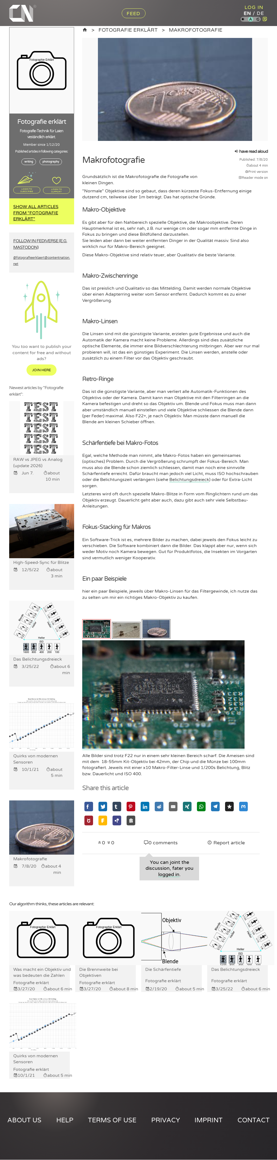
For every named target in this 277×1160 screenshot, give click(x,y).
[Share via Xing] (187, 806)
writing (28, 161)
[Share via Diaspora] (229, 806)
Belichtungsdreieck (189, 479)
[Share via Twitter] (102, 806)
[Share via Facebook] (88, 806)
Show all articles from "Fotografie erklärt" (35, 213)
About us (24, 1121)
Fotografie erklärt (128, 30)
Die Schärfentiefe (163, 969)
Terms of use (112, 1121)
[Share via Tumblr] (117, 806)
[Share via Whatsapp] (201, 806)
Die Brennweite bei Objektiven (98, 972)
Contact (254, 1121)
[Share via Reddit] (159, 806)
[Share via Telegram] (215, 806)
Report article (226, 843)
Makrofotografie (195, 30)
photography (50, 161)
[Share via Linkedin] (145, 806)
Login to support (56, 190)
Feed (133, 14)
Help (64, 1121)
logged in (168, 874)
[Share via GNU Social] (88, 820)
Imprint (208, 1121)
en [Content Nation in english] (247, 13)
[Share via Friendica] (102, 820)
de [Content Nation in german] (260, 13)
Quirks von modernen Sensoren (35, 1059)
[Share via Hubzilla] (117, 820)
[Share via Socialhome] (131, 820)
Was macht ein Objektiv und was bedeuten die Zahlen (42, 972)
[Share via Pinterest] (131, 806)
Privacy (165, 1121)
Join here (41, 370)
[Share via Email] (173, 806)
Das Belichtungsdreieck (235, 969)
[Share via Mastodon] (243, 806)
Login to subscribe (26, 190)
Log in (254, 7)
